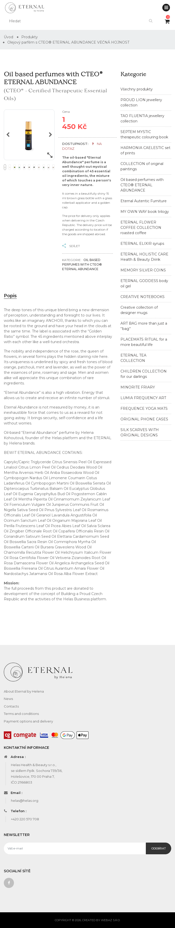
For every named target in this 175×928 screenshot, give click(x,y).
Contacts (11, 706)
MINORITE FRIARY (137, 387)
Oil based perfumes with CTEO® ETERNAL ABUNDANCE (142, 185)
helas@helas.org (24, 801)
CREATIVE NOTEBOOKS (142, 296)
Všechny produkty (136, 89)
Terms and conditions (21, 714)
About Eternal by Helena (24, 691)
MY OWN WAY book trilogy (144, 211)
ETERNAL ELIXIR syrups (142, 243)
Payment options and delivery (28, 721)
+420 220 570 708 (25, 819)
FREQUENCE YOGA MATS (144, 408)
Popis (10, 296)
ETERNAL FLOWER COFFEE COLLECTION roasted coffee (140, 227)
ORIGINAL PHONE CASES (144, 419)
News (8, 699)
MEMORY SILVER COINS (143, 270)
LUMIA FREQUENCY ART (143, 398)
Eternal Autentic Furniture (143, 201)
